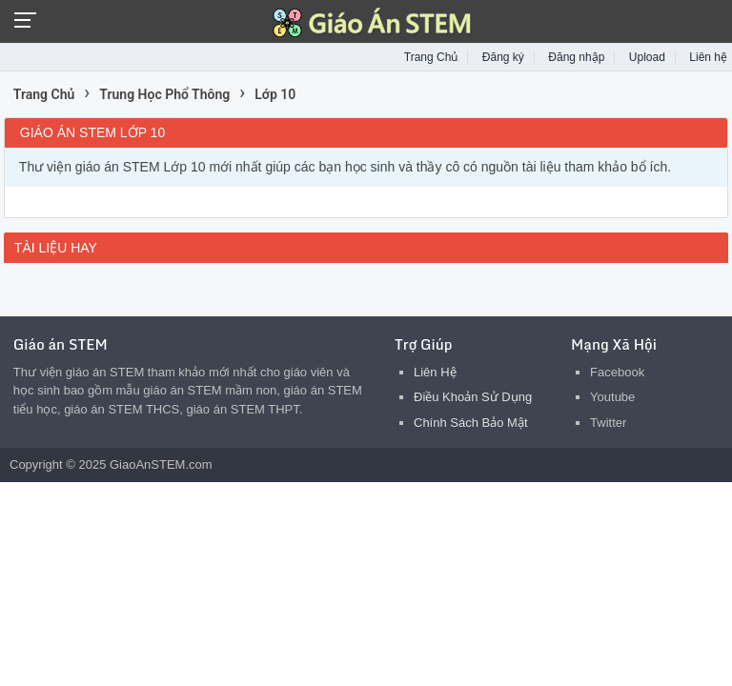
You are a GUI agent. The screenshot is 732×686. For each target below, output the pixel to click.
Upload (647, 57)
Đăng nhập (576, 57)
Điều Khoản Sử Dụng (473, 397)
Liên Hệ (435, 372)
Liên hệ (708, 57)
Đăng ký (503, 57)
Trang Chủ (431, 57)
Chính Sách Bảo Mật (471, 422)
